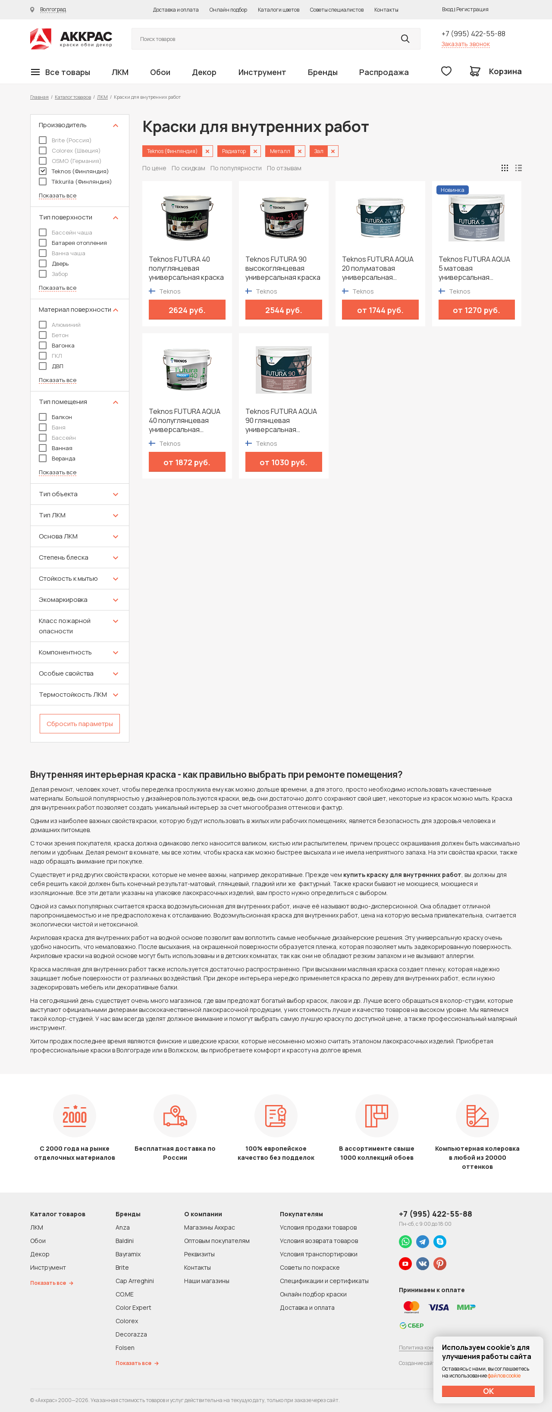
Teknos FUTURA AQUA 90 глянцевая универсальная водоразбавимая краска (281, 420)
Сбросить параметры (80, 723)
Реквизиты (199, 1254)
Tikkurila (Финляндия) (75, 181)
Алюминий (60, 325)
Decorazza (131, 1334)
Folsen (125, 1347)
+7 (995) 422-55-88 (473, 33)
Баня (52, 427)
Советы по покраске (310, 1267)
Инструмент (262, 72)
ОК (488, 1391)
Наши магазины (206, 1281)
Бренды (323, 72)
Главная (39, 97)
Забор (53, 274)
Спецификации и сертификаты (324, 1281)
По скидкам (188, 168)
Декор (204, 72)
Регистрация (472, 9)
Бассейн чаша (65, 232)
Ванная (55, 448)
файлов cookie (504, 1375)
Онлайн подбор (228, 9)
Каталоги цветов (278, 9)
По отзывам (284, 168)
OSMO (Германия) (70, 161)
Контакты (386, 9)
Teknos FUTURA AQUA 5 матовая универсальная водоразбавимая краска (474, 268)
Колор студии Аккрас (71, 39)
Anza (123, 1227)
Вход (447, 9)
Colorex (127, 1321)
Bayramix (128, 1254)
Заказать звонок (466, 44)
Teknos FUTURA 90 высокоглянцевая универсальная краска (282, 268)
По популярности (236, 168)
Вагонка (57, 345)
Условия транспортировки (319, 1254)
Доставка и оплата (176, 9)
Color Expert (133, 1307)
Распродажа (384, 72)
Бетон (54, 335)
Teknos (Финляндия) (74, 171)
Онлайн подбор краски (313, 1294)
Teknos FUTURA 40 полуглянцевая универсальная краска (186, 268)
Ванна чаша (62, 253)
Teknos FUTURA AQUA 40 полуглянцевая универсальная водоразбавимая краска (184, 420)
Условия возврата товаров (319, 1241)
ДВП (51, 366)
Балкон (55, 417)
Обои (160, 72)
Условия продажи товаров (318, 1227)
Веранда (57, 458)
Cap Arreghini (135, 1281)
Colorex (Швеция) (70, 150)
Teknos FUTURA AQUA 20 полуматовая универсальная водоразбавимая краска (378, 268)
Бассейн (57, 437)
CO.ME (125, 1294)
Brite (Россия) (65, 140)
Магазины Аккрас (209, 1227)
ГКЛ (50, 356)
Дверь (54, 263)
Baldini (125, 1241)
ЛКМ (120, 72)
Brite (122, 1267)
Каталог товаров (73, 97)
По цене (154, 168)
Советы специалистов (337, 9)
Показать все (57, 195)
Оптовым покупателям (217, 1241)
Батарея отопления (73, 243)
